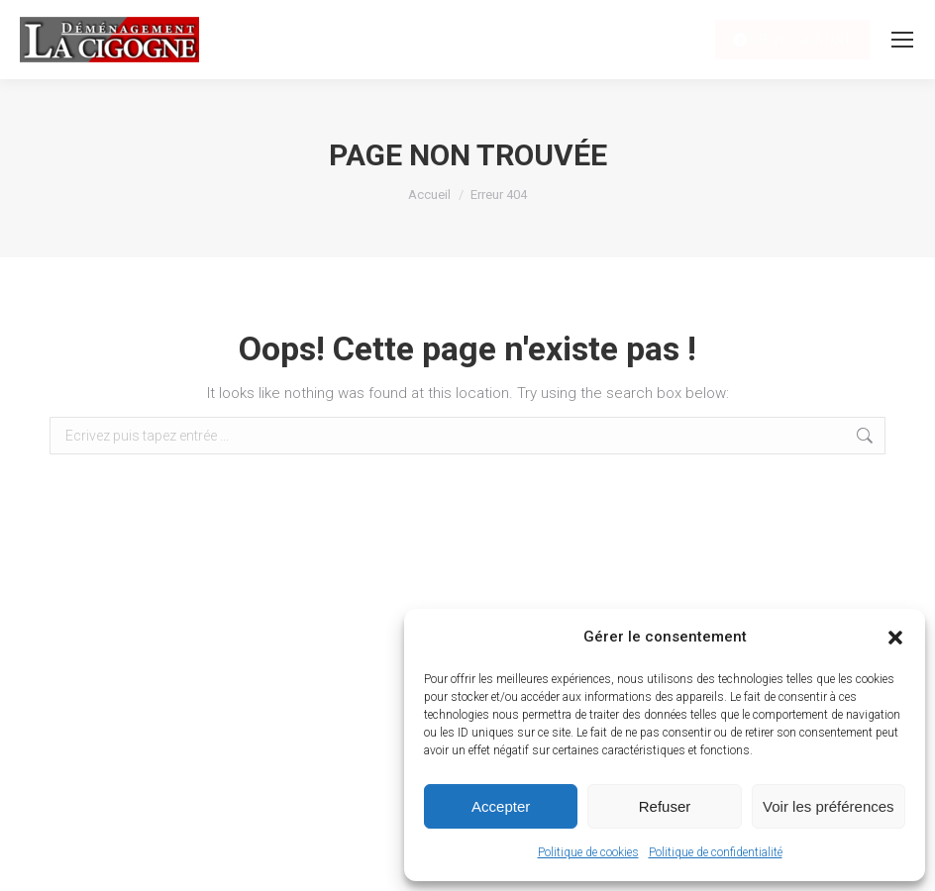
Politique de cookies (588, 852)
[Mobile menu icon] (902, 39)
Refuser (665, 806)
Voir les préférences (828, 806)
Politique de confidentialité (715, 852)
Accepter (500, 806)
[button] (895, 637)
